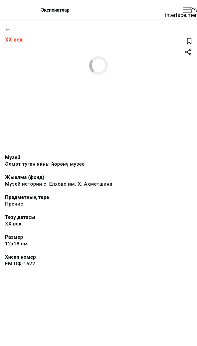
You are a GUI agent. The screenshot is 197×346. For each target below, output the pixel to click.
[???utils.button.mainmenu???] (187, 9)
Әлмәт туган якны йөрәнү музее (45, 164)
